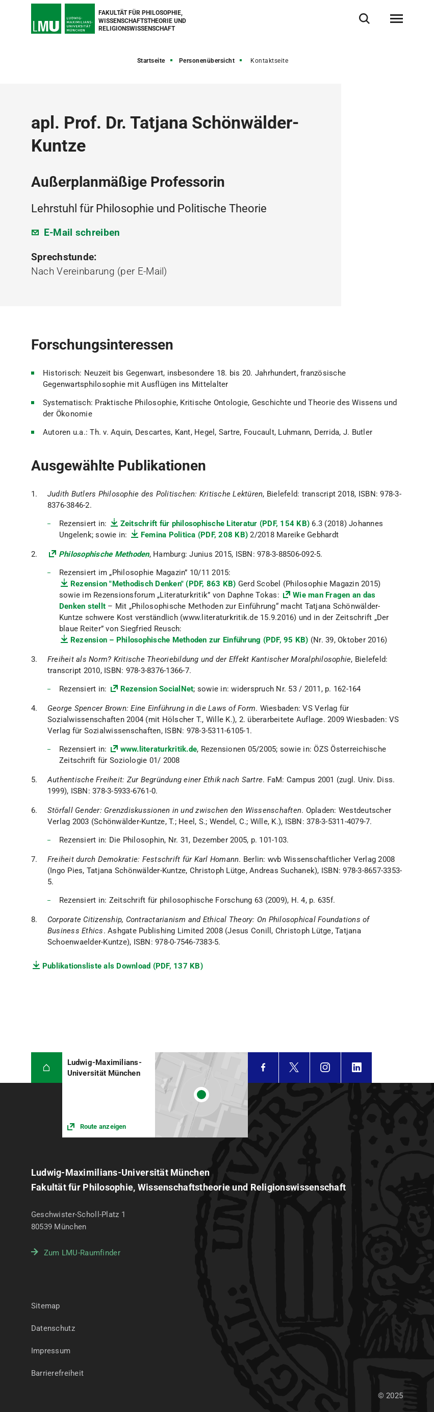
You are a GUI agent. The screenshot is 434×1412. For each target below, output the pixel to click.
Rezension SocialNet (157, 688)
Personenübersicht (207, 60)
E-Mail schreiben (82, 232)
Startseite (151, 60)
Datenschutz (53, 1328)
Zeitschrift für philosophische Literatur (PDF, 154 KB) (215, 523)
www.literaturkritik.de (158, 749)
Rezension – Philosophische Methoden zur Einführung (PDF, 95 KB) (189, 640)
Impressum (51, 1350)
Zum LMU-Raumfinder (82, 1252)
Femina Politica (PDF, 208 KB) (194, 534)
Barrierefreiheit (57, 1373)
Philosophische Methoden (104, 554)
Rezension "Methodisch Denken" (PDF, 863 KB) (153, 583)
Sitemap (45, 1305)
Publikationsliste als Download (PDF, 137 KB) (122, 966)
